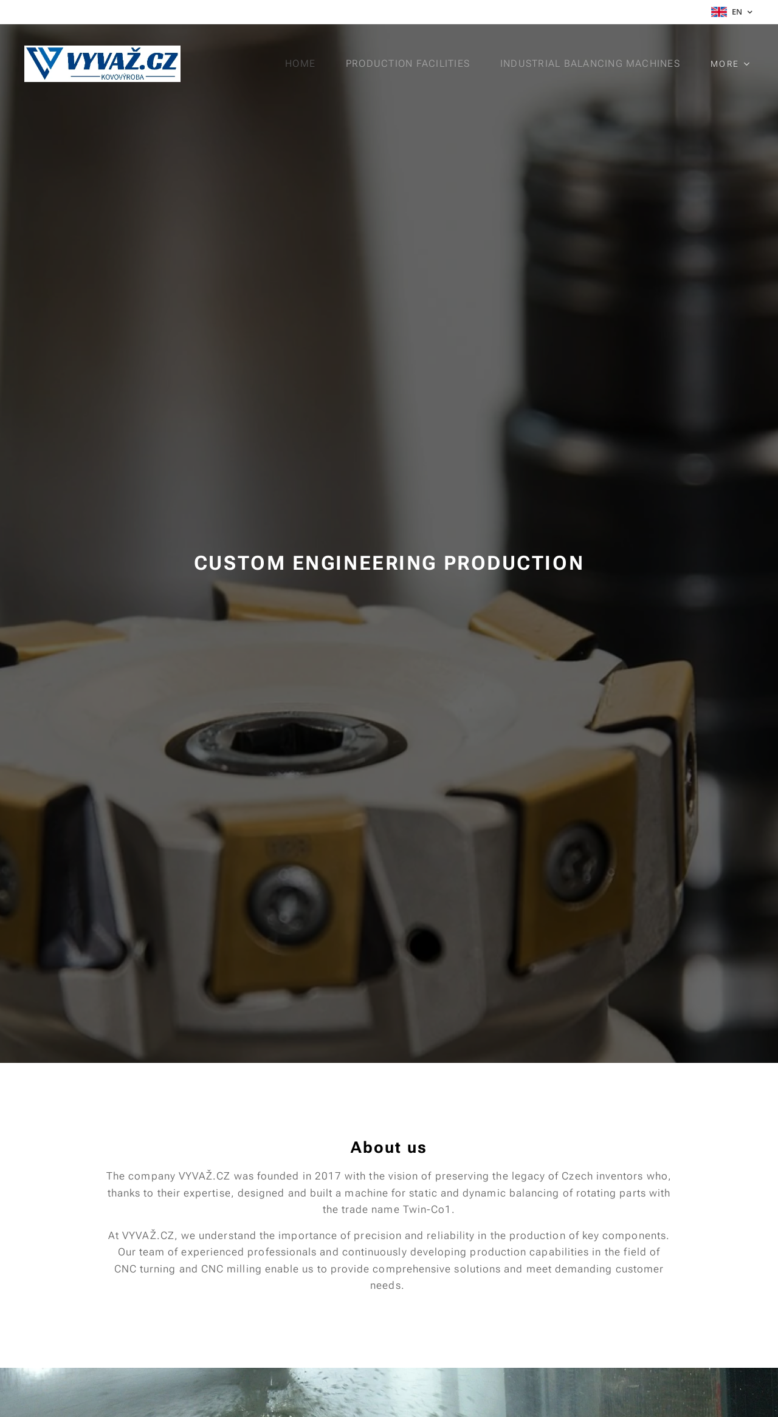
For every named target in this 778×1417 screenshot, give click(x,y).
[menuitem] (305, 64)
